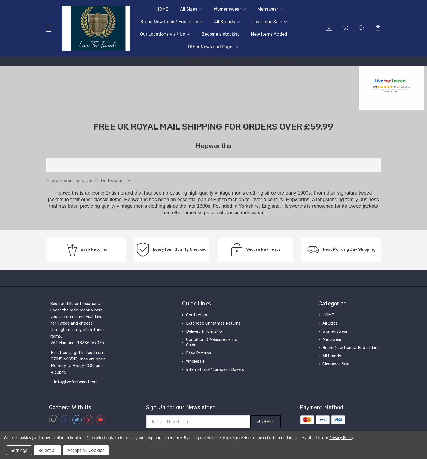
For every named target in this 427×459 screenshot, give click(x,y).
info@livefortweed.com (76, 382)
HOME (162, 9)
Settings (19, 450)
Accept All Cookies (86, 450)
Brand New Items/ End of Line (171, 21)
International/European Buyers (215, 369)
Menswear (270, 9)
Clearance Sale (269, 21)
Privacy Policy (341, 437)
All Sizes (191, 9)
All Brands (227, 21)
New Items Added (269, 34)
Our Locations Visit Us (165, 34)
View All (330, 372)
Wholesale (195, 361)
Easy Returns (198, 353)
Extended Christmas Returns (213, 323)
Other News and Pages (213, 46)
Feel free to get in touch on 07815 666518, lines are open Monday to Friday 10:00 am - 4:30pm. (78, 362)
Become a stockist (220, 34)
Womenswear (230, 9)
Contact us (196, 315)
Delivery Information (205, 331)
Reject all (47, 450)
